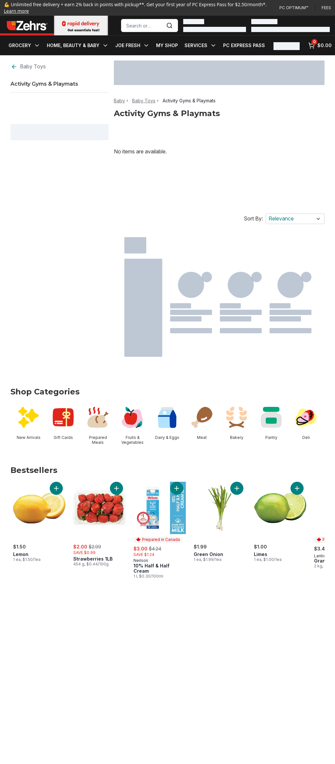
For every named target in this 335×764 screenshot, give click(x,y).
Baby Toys (28, 66)
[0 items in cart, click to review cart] (320, 45)
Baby (119, 100)
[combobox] (149, 25)
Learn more (16, 11)
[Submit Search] (169, 25)
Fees (326, 7)
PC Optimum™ (293, 7)
